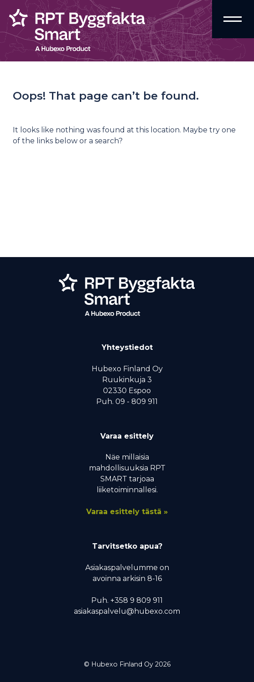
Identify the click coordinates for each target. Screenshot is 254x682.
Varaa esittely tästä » (127, 511)
